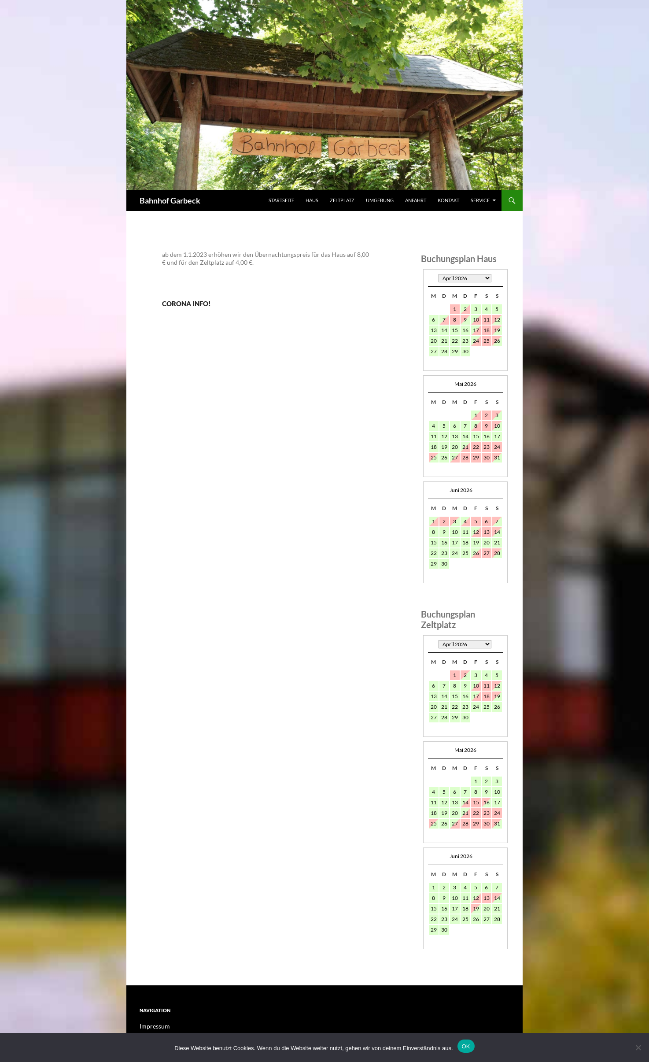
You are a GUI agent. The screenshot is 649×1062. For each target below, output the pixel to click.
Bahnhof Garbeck (170, 200)
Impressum (153, 1026)
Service (480, 200)
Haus (312, 200)
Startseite (281, 200)
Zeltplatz (342, 200)
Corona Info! (214, 301)
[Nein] (638, 1047)
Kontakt (448, 200)
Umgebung (380, 200)
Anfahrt (415, 200)
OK (466, 1046)
